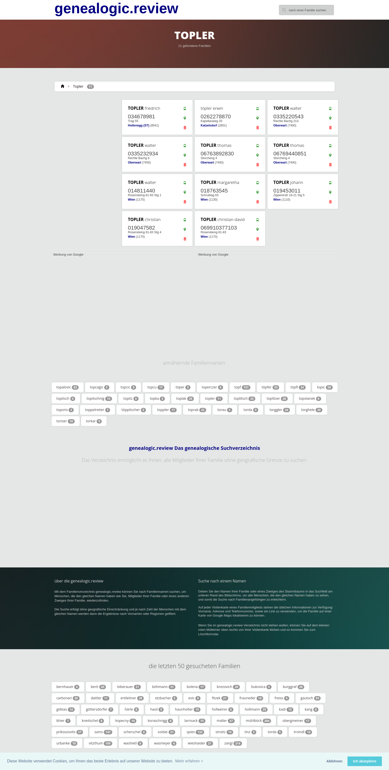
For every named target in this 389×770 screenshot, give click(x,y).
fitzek (220, 698)
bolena (196, 686)
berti (98, 686)
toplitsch (244, 398)
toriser (66, 421)
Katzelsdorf (209, 125)
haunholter (188, 709)
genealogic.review (116, 8)
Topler (78, 86)
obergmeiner (296, 720)
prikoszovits (70, 731)
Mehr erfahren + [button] (189, 761)
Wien (131, 199)
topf (242, 387)
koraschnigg (160, 720)
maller (226, 720)
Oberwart (280, 125)
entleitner (132, 698)
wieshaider (200, 743)
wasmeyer (165, 743)
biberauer (129, 686)
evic (194, 698)
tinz (250, 731)
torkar (94, 421)
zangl (233, 743)
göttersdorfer (100, 709)
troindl (303, 731)
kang (311, 709)
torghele (311, 409)
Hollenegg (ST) (138, 125)
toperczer (212, 387)
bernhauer (68, 686)
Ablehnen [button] (334, 761)
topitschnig (99, 398)
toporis (65, 409)
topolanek (310, 398)
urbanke (67, 743)
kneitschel (93, 720)
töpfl (298, 387)
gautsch (311, 698)
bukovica (261, 686)
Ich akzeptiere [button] (364, 761)
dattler (100, 698)
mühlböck (258, 720)
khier (64, 720)
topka (157, 398)
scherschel (135, 731)
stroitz (224, 731)
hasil (157, 709)
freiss (281, 698)
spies (195, 731)
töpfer (270, 387)
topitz (131, 398)
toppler (167, 409)
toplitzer (277, 398)
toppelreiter (97, 409)
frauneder (251, 698)
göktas (66, 709)
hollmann (256, 709)
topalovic (68, 387)
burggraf (293, 686)
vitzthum (100, 743)
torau (224, 409)
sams (103, 731)
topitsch (66, 398)
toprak (197, 409)
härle (132, 709)
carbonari (68, 698)
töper (183, 387)
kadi (286, 709)
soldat (166, 731)
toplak (185, 398)
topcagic (99, 387)
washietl (133, 743)
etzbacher (166, 698)
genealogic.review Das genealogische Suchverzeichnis (194, 448)
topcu (155, 387)
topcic (128, 387)
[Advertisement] (84, 172)
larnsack (194, 720)
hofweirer (222, 709)
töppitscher (133, 409)
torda (251, 409)
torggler (280, 409)
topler (213, 398)
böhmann (163, 686)
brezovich (228, 686)
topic (325, 387)
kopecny (125, 720)
